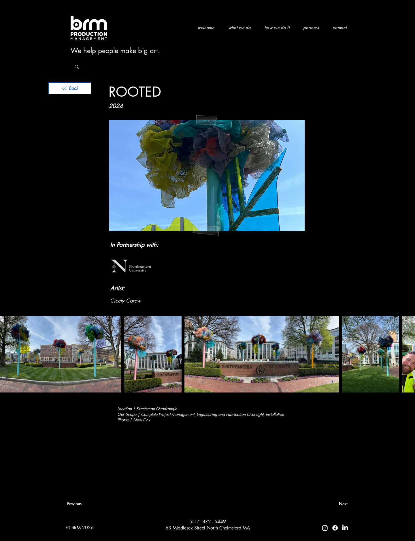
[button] (242, 27)
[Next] (332, 504)
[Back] (69, 88)
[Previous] (86, 504)
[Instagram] (325, 527)
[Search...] (114, 67)
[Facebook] (335, 527)
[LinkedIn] (345, 527)
